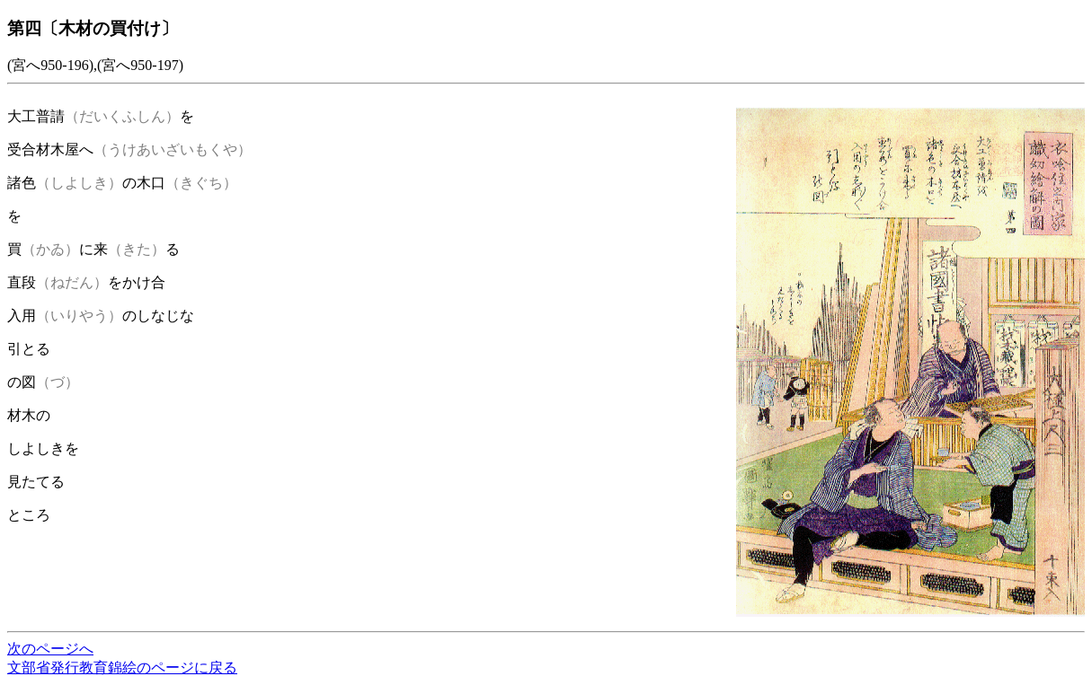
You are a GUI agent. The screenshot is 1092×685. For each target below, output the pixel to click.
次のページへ (50, 648)
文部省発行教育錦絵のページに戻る (122, 667)
